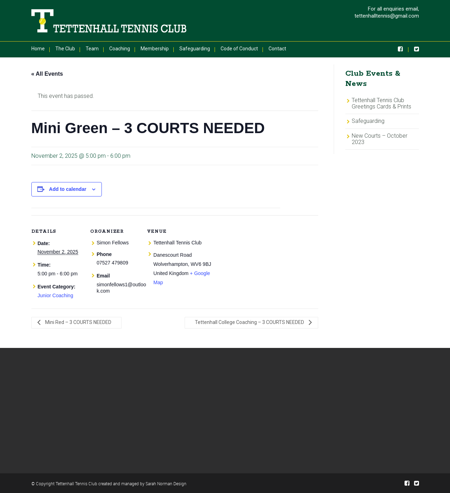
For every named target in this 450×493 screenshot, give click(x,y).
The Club (65, 48)
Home (38, 48)
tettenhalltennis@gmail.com (387, 16)
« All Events (47, 74)
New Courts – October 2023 (379, 138)
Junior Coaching (55, 295)
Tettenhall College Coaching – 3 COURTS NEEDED (250, 322)
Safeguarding (194, 48)
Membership (155, 48)
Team (92, 48)
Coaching (119, 48)
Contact (277, 48)
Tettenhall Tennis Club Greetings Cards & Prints (381, 103)
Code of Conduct (239, 48)
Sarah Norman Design (166, 483)
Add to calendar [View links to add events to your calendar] (67, 189)
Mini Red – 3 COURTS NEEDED (77, 322)
